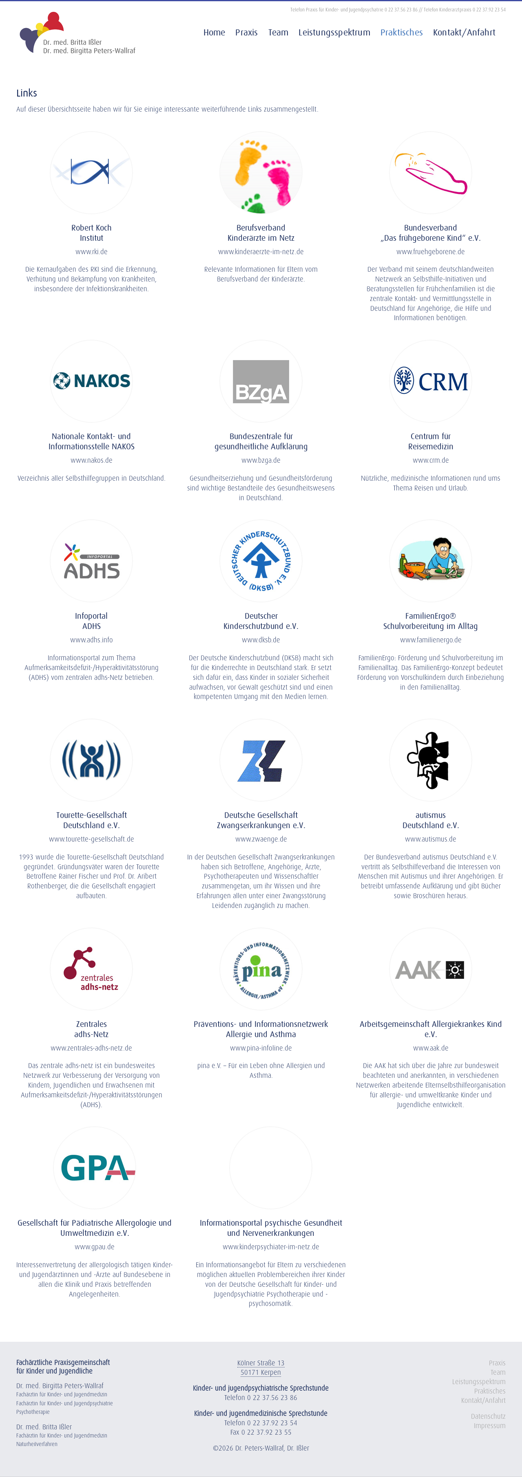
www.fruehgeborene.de (430, 252)
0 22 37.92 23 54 (489, 10)
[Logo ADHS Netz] (91, 931)
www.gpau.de (95, 1247)
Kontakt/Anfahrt (483, 1401)
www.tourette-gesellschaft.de (91, 839)
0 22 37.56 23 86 (401, 10)
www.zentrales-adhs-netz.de (91, 1048)
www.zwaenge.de (261, 839)
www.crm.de (431, 460)
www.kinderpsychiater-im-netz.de (271, 1247)
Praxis (497, 1363)
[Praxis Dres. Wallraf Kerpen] (91, 135)
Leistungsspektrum (479, 1382)
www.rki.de (91, 252)
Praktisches (490, 1391)
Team (498, 1372)
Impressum (490, 1426)
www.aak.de (431, 1048)
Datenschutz (488, 1416)
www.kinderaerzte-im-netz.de (261, 252)
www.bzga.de (261, 460)
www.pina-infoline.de (261, 1048)
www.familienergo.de (431, 640)
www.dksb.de (261, 640)
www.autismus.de (430, 839)
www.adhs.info (91, 640)
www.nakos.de (92, 460)
